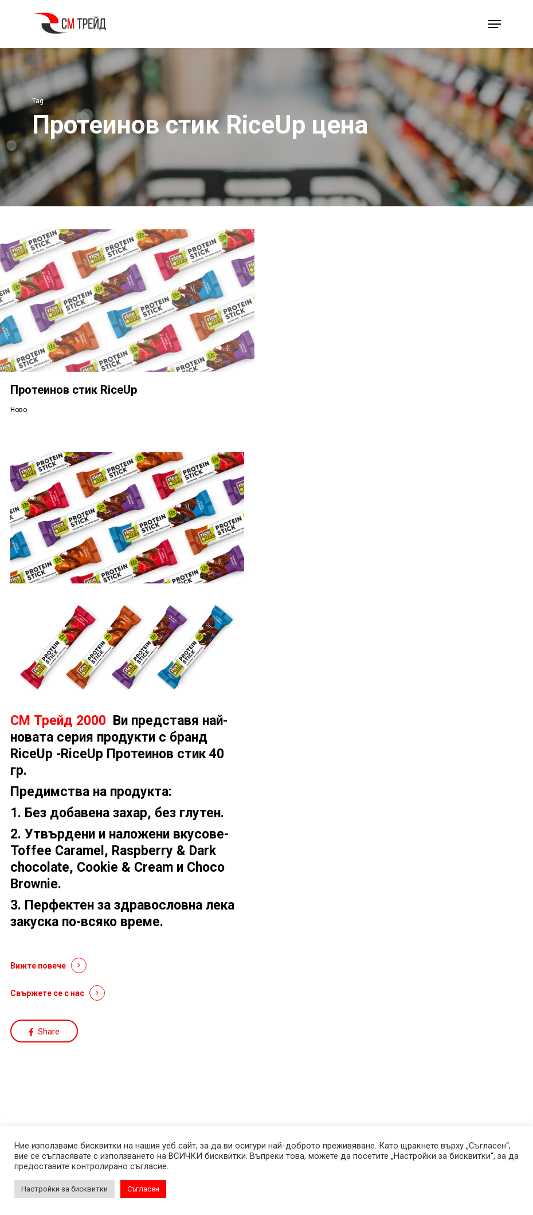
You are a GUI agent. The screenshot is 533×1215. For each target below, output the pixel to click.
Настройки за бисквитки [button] (64, 1189)
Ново (18, 410)
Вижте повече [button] (38, 965)
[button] (494, 24)
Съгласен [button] (143, 1189)
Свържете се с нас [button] (47, 993)
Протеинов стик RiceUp (73, 390)
